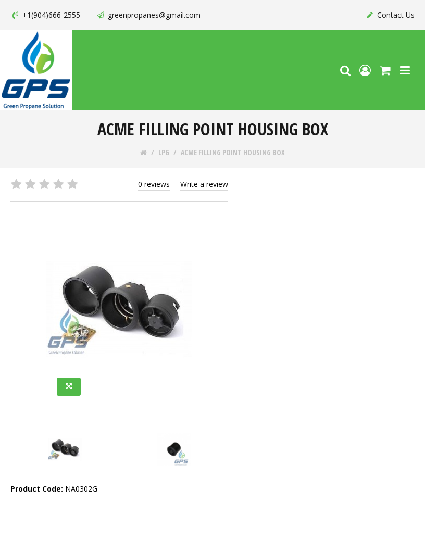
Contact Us (390, 15)
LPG (163, 152)
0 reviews (154, 184)
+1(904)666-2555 (45, 15)
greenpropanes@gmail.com (148, 15)
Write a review (204, 184)
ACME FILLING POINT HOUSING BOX (233, 152)
